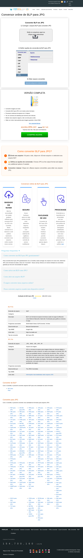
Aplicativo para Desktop (46, 9)
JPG (19, 75)
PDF (19, 72)
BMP (19, 57)
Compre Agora (34, 135)
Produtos (55, 9)
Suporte (60, 9)
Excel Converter (62, 529)
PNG (19, 69)
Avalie (34, 298)
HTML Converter (53, 529)
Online (38, 9)
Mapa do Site (6, 550)
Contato (65, 9)
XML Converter (72, 529)
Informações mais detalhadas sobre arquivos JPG (39, 374)
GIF (19, 63)
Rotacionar (34, 59)
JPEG (19, 55)
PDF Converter (15, 529)
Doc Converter (44, 529)
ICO (19, 66)
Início (33, 9)
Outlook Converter (25, 529)
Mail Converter (35, 529)
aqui (62, 244)
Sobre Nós (70, 9)
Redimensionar (35, 57)
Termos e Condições (8, 554)
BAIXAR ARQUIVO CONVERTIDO (36, 83)
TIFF (19, 60)
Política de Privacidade (17, 550)
